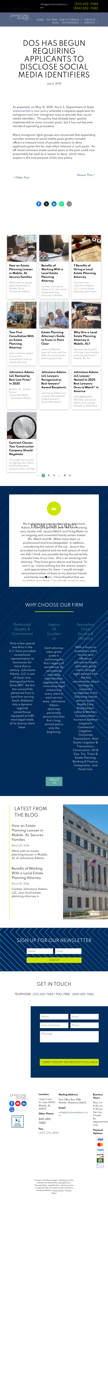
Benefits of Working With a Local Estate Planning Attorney (52, 273)
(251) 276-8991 (49, 1133)
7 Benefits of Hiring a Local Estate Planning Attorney (85, 271)
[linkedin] (24, 1104)
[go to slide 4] (58, 577)
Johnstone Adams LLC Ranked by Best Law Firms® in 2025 (21, 378)
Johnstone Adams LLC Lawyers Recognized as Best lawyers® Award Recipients (53, 380)
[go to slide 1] (46, 577)
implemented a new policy (30, 111)
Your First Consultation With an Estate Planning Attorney (21, 340)
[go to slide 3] (54, 577)
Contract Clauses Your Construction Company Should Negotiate (21, 448)
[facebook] (11, 1104)
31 (65, 475)
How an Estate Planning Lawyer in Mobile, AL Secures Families (21, 271)
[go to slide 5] (62, 577)
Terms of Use (58, 1190)
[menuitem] (39, 19)
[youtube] (18, 1104)
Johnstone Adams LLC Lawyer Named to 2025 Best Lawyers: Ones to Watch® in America (86, 382)
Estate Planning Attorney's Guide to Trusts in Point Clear (53, 338)
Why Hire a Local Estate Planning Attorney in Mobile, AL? (85, 338)
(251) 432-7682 (86, 4)
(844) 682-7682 (83, 994)
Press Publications (20, 8)
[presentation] (61, 1050)
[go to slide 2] (50, 577)
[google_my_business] (11, 1110)
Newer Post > (86, 175)
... (59, 475)
